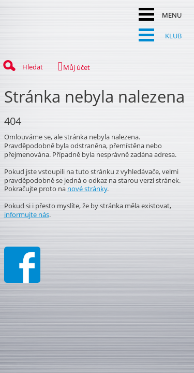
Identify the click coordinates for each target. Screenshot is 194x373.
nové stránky (87, 188)
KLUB (160, 34)
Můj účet (68, 66)
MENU (160, 14)
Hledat (21, 65)
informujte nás (26, 214)
